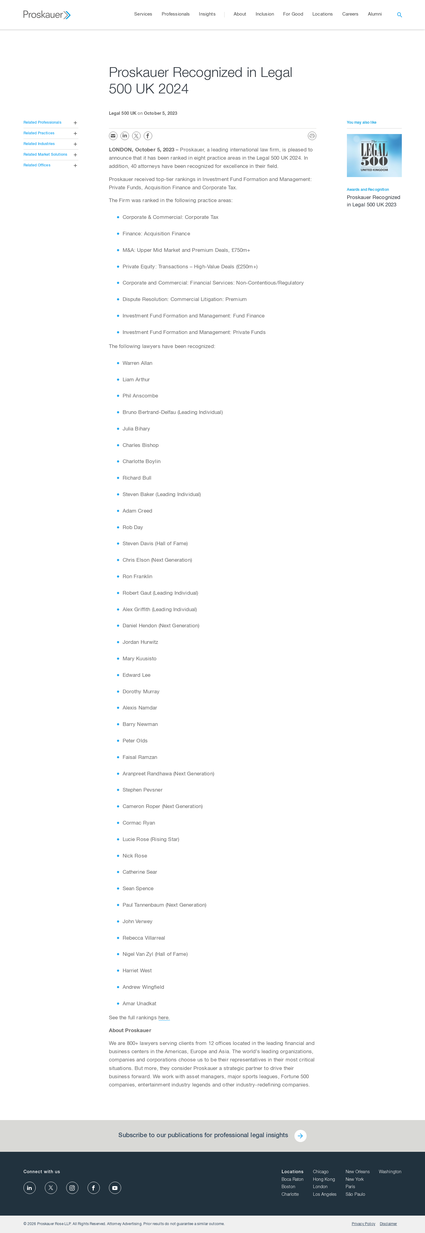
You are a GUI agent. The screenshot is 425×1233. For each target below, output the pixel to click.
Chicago (321, 1172)
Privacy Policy (363, 1224)
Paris (350, 1187)
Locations (293, 1172)
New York (355, 1180)
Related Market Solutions (45, 155)
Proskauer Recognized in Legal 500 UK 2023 (374, 201)
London (320, 1187)
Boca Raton (293, 1180)
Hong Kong (324, 1180)
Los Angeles (325, 1195)
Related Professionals (42, 123)
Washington (390, 1172)
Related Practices (39, 133)
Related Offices (36, 165)
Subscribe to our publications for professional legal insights (203, 1136)
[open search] (399, 14)
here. (164, 1018)
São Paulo (355, 1195)
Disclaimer (388, 1224)
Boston (288, 1187)
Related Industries (39, 144)
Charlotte (290, 1195)
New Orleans (358, 1172)
